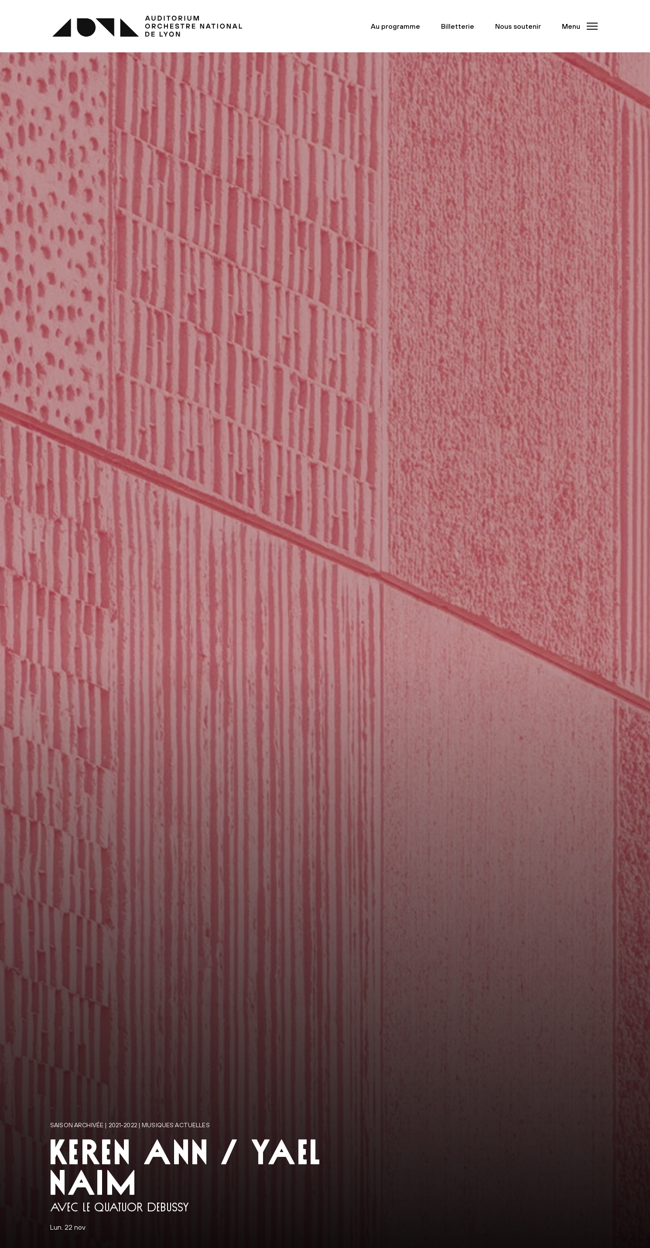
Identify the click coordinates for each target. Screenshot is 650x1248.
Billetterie (457, 26)
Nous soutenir (518, 26)
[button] (577, 26)
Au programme (395, 26)
